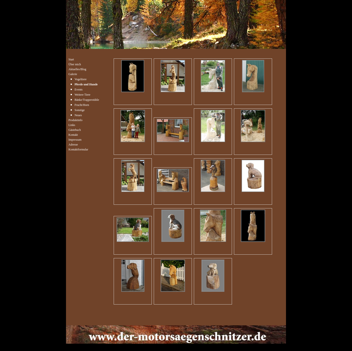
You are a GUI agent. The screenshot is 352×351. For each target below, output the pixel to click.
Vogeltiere (81, 79)
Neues (78, 114)
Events (79, 89)
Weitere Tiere (82, 94)
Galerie (72, 73)
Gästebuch (74, 129)
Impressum (74, 139)
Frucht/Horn (82, 104)
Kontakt (73, 134)
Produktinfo (75, 119)
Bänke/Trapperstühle (87, 99)
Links (71, 124)
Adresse (73, 144)
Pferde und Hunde (86, 84)
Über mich (74, 64)
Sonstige (80, 109)
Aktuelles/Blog (77, 69)
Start (71, 59)
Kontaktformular (78, 149)
